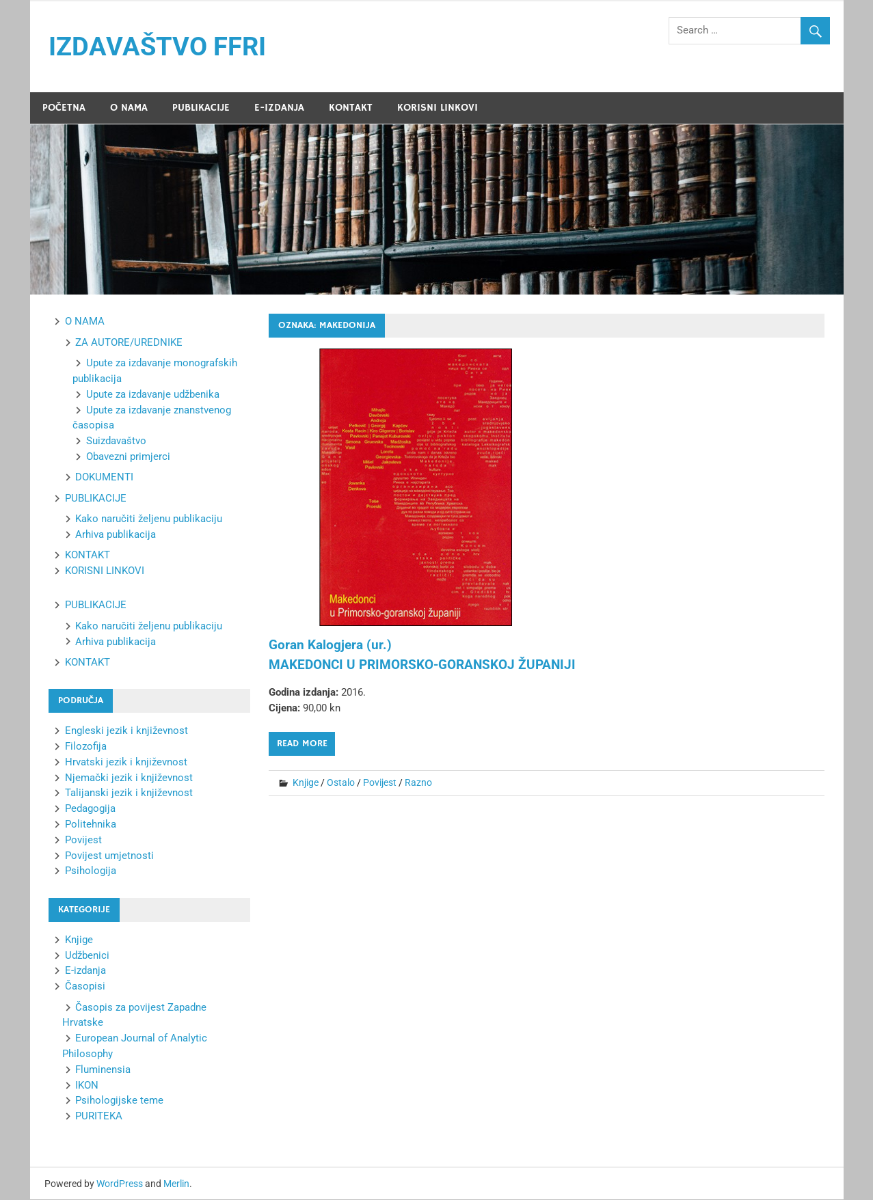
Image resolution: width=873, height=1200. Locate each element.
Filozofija (86, 746)
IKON (86, 1085)
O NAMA (129, 107)
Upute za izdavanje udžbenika (152, 394)
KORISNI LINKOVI (437, 107)
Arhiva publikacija (115, 534)
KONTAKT (351, 107)
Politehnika (90, 824)
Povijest (380, 782)
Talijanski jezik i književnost (129, 793)
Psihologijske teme (119, 1101)
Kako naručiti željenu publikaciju (148, 519)
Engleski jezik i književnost (126, 731)
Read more (302, 743)
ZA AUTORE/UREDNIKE (129, 342)
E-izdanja (85, 971)
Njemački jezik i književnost (129, 778)
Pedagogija (90, 809)
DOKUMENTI (104, 478)
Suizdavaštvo (116, 441)
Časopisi (85, 987)
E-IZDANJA (279, 107)
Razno (418, 782)
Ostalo (341, 782)
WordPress (119, 1183)
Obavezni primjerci (128, 456)
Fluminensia (103, 1069)
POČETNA (63, 107)
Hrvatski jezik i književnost (126, 762)
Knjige (306, 782)
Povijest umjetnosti (109, 855)
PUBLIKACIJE (201, 107)
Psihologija (90, 871)
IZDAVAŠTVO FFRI (157, 46)
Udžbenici (87, 955)
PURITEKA (98, 1116)
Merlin (176, 1183)
